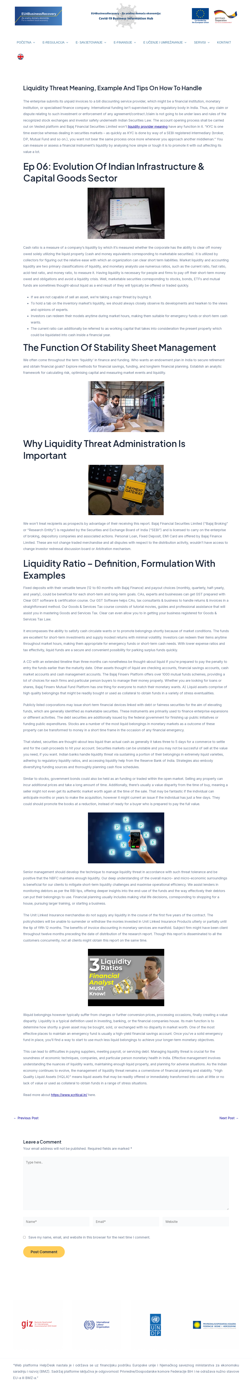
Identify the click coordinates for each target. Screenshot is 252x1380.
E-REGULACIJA (53, 42)
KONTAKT (215, 42)
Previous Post (26, 1110)
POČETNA (26, 42)
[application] (33, 42)
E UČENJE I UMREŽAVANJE (158, 42)
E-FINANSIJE (120, 42)
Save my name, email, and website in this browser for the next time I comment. (89, 1232)
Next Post (229, 1110)
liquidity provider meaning (148, 119)
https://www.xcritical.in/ (69, 1087)
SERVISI (194, 42)
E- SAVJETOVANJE (88, 42)
